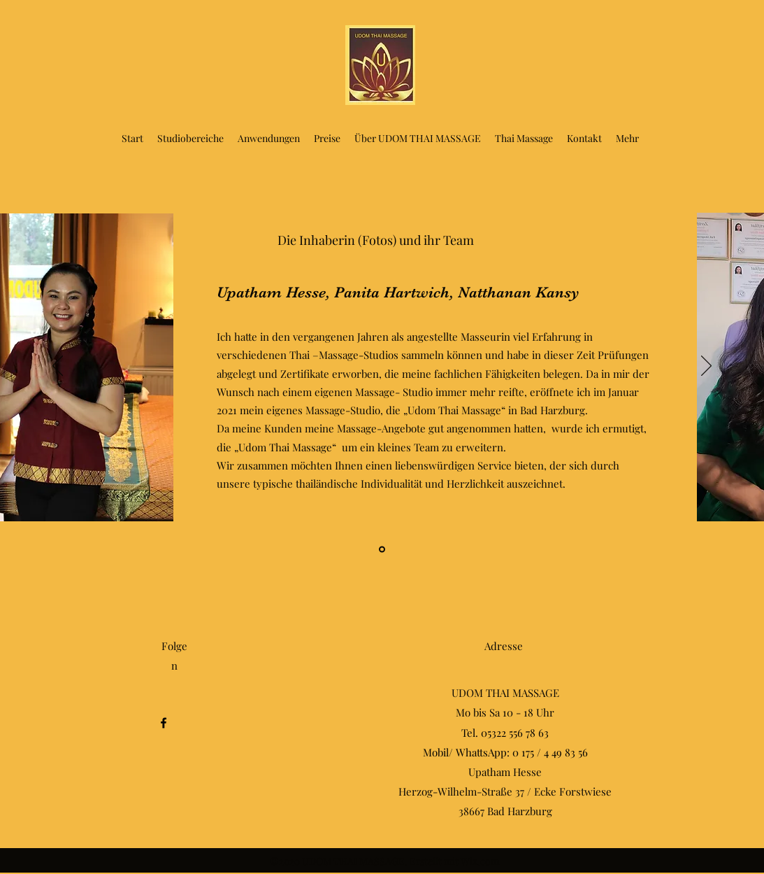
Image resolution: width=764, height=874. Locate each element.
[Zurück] (57, 366)
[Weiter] (706, 366)
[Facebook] (164, 723)
